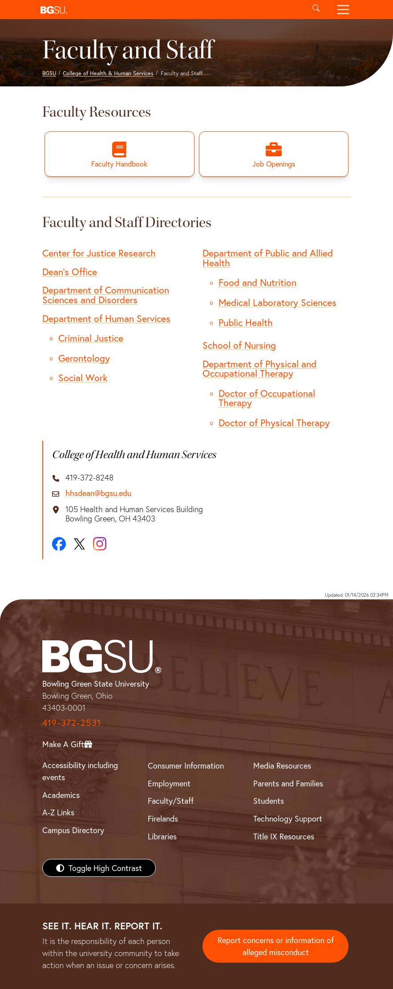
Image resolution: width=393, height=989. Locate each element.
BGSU (49, 73)
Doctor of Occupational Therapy (267, 398)
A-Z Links (58, 812)
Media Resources (282, 765)
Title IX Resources (283, 836)
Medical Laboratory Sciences (277, 302)
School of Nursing (239, 345)
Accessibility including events (80, 771)
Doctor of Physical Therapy (274, 422)
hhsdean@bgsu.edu (98, 493)
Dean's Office (69, 271)
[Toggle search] (316, 9)
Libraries (162, 836)
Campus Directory (73, 830)
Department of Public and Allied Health (268, 258)
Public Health (246, 322)
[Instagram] (99, 543)
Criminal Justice (90, 338)
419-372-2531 (71, 722)
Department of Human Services (106, 318)
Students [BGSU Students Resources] (268, 800)
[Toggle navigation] (343, 9)
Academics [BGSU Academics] (61, 795)
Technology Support (287, 818)
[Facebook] (59, 544)
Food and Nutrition (257, 282)
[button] (169, 9)
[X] (79, 544)
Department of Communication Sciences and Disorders (105, 295)
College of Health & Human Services (108, 73)
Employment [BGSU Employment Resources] (169, 783)
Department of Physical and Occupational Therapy (259, 369)
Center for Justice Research (99, 253)
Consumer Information (186, 765)
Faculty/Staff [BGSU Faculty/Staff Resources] (171, 800)
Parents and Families (288, 783)
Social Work (83, 377)
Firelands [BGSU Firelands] (163, 818)
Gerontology (84, 358)
